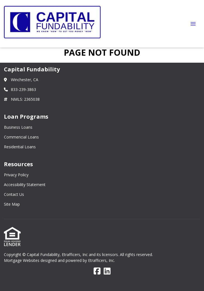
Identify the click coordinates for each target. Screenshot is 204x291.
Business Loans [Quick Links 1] (18, 127)
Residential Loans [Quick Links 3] (20, 146)
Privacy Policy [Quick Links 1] (16, 174)
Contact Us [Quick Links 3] (14, 194)
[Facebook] (97, 271)
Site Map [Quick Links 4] (12, 204)
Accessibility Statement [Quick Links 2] (25, 184)
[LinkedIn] (107, 271)
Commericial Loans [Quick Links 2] (21, 137)
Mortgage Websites (22, 260)
